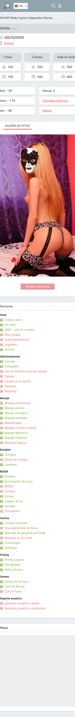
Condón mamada (16, 523)
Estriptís (10, 454)
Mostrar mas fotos (37, 286)
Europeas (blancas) (55, 101)
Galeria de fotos (17, 125)
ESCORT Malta (9, 17)
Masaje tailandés (16, 418)
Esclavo (10, 491)
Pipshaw (10, 386)
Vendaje (10, 506)
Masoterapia (13, 423)
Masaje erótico (15, 408)
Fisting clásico (14, 560)
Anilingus (11, 548)
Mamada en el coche (18, 538)
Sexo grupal (12, 334)
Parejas (10, 376)
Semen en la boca (16, 581)
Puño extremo (14, 569)
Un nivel (10, 325)
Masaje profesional (17, 403)
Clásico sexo (13, 320)
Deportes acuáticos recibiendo (25, 608)
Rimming (10, 391)
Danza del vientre (16, 459)
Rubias (47, 110)
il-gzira (23, 17)
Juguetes (11, 344)
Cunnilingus (12, 543)
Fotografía (11, 366)
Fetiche (9, 349)
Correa (9, 496)
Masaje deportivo (16, 433)
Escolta (10, 361)
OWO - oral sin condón (19, 330)
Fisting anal (12, 565)
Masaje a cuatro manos (20, 428)
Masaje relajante (16, 438)
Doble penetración (17, 339)
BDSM (9, 486)
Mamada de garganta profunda (25, 533)
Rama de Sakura (15, 443)
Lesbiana (11, 464)
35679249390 (14, 37)
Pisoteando (12, 511)
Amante (10, 476)
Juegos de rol (14, 501)
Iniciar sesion (59, 6)
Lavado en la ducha (17, 381)
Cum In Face (13, 591)
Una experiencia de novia (21, 528)
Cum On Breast (15, 586)
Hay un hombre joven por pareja (26, 371)
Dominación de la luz (19, 481)
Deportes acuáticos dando (22, 603)
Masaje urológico (16, 413)
